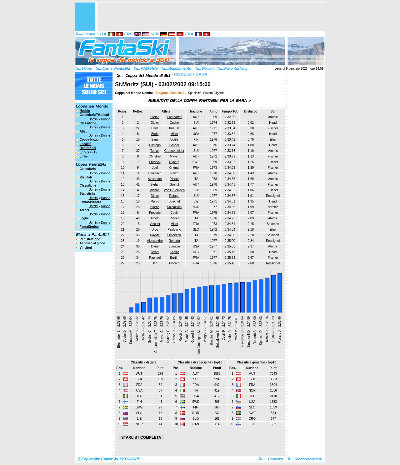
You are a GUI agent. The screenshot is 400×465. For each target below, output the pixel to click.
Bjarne (154, 207)
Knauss (174, 128)
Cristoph (155, 145)
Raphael (155, 257)
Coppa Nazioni (90, 139)
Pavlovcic (174, 229)
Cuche (174, 122)
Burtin (174, 257)
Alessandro (155, 240)
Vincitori (86, 247)
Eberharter (174, 117)
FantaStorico (89, 226)
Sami (154, 139)
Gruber (174, 145)
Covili (174, 212)
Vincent (155, 224)
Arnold (154, 218)
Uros (155, 229)
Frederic (155, 212)
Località (86, 144)
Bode (154, 134)
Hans (154, 128)
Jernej (155, 252)
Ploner (174, 179)
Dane (155, 246)
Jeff (155, 263)
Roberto (174, 240)
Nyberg (174, 162)
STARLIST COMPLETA (141, 437)
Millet (174, 224)
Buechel (174, 201)
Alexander (155, 179)
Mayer (174, 156)
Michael (154, 190)
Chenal (174, 167)
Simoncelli (174, 235)
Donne (105, 119)
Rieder (174, 218)
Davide (155, 235)
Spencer (174, 246)
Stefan (154, 117)
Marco (155, 201)
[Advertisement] (211, 16)
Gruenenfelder (174, 150)
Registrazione (90, 239)
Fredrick (155, 162)
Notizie (85, 110)
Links (84, 156)
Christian (155, 156)
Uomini (93, 119)
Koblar (174, 252)
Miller (174, 134)
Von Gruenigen (174, 190)
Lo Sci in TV (89, 152)
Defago (174, 196)
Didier (155, 122)
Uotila (174, 139)
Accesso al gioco (92, 243)
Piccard (174, 263)
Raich (174, 173)
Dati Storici (88, 148)
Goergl (174, 184)
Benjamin (155, 173)
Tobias (154, 150)
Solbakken (174, 207)
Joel (155, 167)
